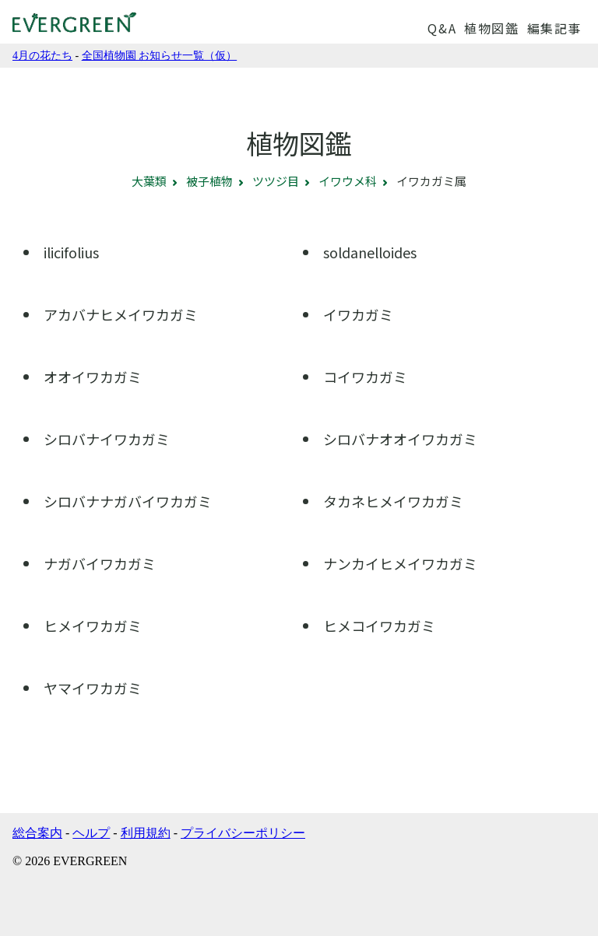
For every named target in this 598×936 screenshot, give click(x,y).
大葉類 (149, 181)
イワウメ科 (347, 181)
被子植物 (209, 181)
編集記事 (554, 28)
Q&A (441, 28)
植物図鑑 (491, 28)
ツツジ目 (275, 181)
